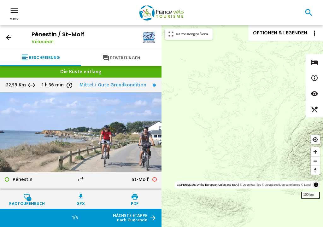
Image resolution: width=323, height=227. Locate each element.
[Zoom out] (315, 161)
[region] (242, 126)
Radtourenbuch (27, 203)
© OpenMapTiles (250, 184)
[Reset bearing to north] (315, 170)
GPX (80, 203)
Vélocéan (43, 41)
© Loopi (306, 184)
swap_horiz (81, 179)
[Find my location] (315, 139)
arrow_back (8, 37)
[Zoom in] (315, 151)
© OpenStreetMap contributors (281, 184)
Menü (14, 13)
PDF (134, 203)
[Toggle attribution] (316, 185)
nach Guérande (130, 217)
